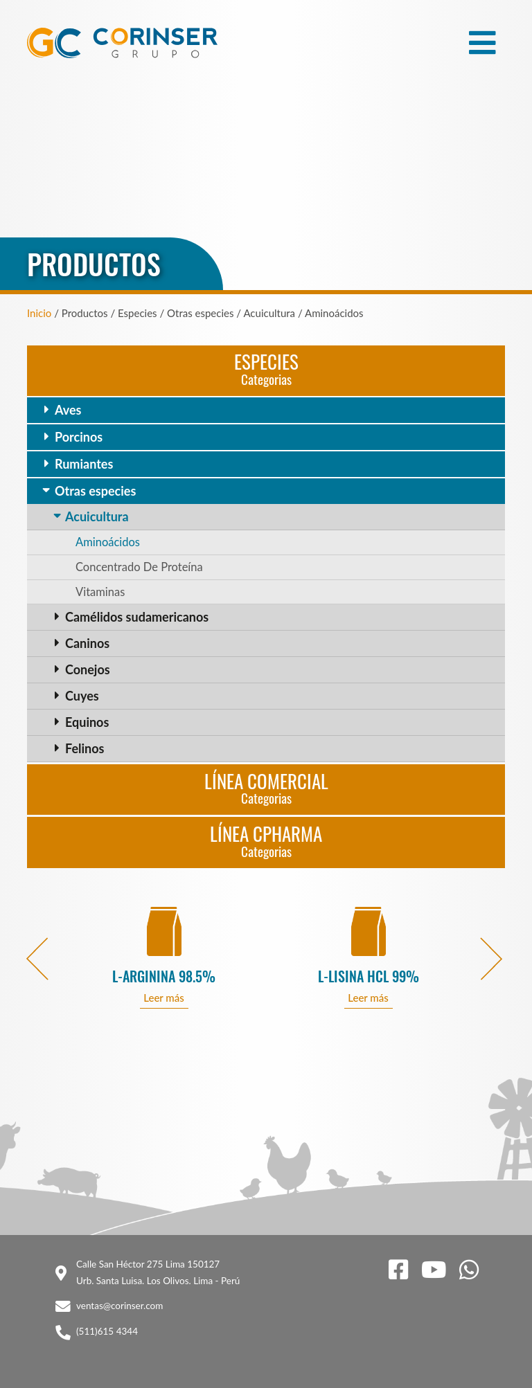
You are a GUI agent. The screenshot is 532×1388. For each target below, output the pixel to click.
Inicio (39, 313)
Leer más (163, 997)
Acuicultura (97, 516)
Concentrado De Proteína (139, 567)
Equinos (87, 722)
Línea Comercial (266, 787)
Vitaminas (100, 592)
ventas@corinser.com (119, 1305)
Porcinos (79, 436)
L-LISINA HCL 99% (368, 976)
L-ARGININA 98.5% (163, 976)
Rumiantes (84, 463)
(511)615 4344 (107, 1331)
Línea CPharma (266, 840)
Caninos (87, 643)
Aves (68, 409)
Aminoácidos (108, 542)
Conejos (87, 669)
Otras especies (95, 490)
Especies (266, 368)
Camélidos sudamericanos (137, 616)
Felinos (84, 748)
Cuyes (82, 695)
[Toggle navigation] (482, 43)
